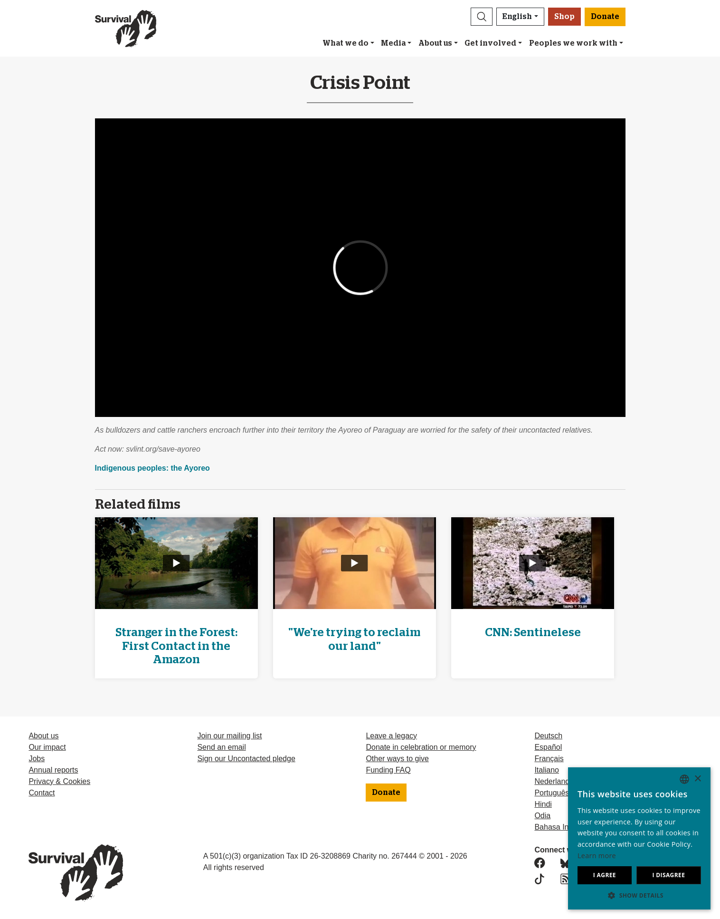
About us (435, 43)
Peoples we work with (573, 43)
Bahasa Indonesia (564, 827)
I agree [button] (604, 875)
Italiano (546, 770)
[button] (482, 17)
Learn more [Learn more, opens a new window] (597, 855)
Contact (41, 793)
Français (548, 759)
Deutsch (548, 736)
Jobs (36, 759)
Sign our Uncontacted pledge (246, 759)
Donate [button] (605, 16)
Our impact (47, 747)
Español (548, 747)
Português (551, 793)
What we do (345, 43)
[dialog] (639, 838)
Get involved (490, 43)
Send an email (221, 747)
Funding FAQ (388, 770)
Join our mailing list (229, 736)
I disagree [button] (668, 875)
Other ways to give (397, 759)
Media (393, 43)
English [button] (517, 16)
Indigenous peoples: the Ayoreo (152, 468)
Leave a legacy (391, 736)
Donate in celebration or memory (421, 747)
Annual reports (53, 770)
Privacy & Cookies (59, 781)
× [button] (697, 779)
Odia (542, 816)
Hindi (542, 804)
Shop (564, 16)
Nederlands (553, 781)
